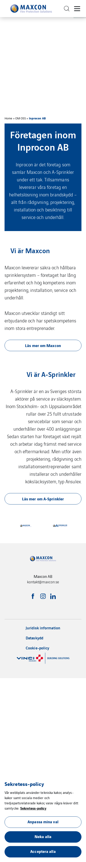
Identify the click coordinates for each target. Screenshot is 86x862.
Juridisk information (43, 627)
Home (8, 118)
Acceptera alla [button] (43, 851)
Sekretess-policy (33, 808)
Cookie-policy (37, 648)
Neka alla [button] (43, 836)
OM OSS (20, 118)
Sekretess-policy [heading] (24, 783)
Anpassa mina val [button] (43, 821)
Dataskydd (34, 638)
